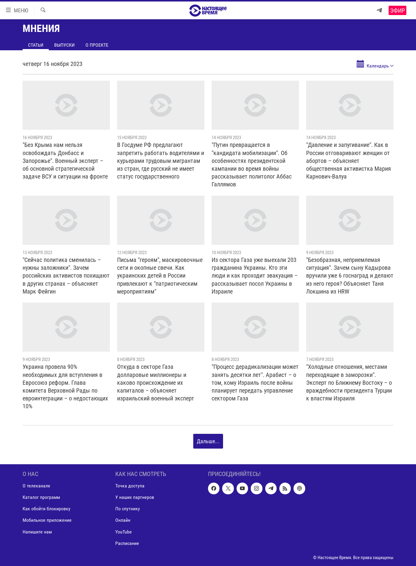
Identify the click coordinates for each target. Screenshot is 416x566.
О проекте (96, 45)
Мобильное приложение (47, 520)
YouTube (123, 531)
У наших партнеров (134, 497)
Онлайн (122, 520)
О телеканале (36, 486)
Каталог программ (41, 497)
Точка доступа (129, 486)
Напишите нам (37, 531)
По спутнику (127, 509)
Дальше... (208, 441)
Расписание (127, 543)
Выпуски (64, 45)
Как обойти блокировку (46, 509)
